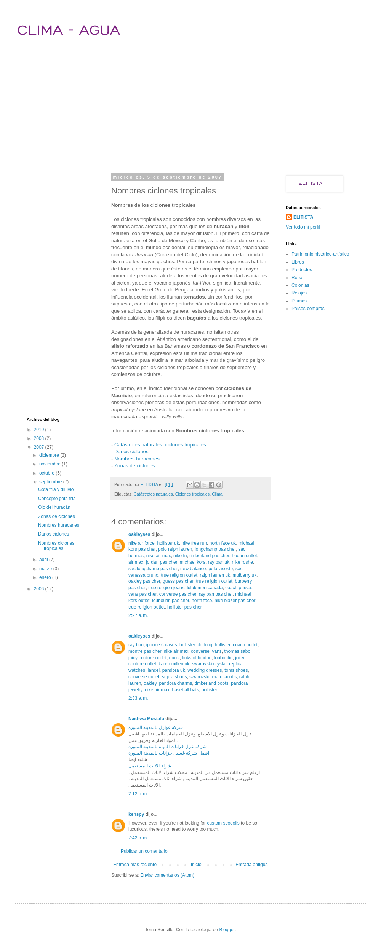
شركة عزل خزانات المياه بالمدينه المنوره (167, 746)
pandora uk (173, 670)
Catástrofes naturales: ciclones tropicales (160, 445)
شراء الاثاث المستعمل (149, 766)
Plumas (299, 301)
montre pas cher (144, 651)
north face (202, 600)
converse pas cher (177, 594)
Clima (217, 494)
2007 (39, 447)
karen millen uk (173, 664)
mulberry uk (245, 575)
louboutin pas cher (170, 600)
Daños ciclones (131, 451)
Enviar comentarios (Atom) (167, 875)
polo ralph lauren (175, 549)
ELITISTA (303, 217)
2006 (39, 589)
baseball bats (185, 689)
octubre (47, 473)
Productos (301, 269)
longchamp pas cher (215, 549)
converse (200, 651)
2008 (39, 438)
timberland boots (212, 683)
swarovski (199, 676)
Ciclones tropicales (192, 494)
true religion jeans (166, 587)
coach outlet (245, 644)
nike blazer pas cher (235, 600)
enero (45, 577)
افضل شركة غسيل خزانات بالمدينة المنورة (168, 753)
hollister (223, 644)
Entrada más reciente (135, 864)
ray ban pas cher (216, 594)
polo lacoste (220, 568)
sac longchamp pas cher (153, 568)
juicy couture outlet (147, 657)
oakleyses (139, 534)
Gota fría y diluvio (56, 489)
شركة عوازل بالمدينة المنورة (155, 727)
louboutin (223, 657)
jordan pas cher (161, 562)
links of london (196, 657)
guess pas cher (178, 581)
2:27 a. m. (138, 615)
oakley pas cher (144, 581)
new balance (193, 568)
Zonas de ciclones (134, 465)
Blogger (227, 929)
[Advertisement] (160, 106)
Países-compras (308, 308)
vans (216, 651)
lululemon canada (205, 587)
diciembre (49, 455)
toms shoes (236, 670)
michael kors (192, 562)
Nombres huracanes (137, 459)
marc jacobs (224, 676)
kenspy (136, 814)
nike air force (141, 543)
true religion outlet (179, 575)
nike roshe (242, 562)
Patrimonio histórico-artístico (320, 254)
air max (135, 562)
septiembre (51, 481)
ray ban (136, 644)
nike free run (194, 543)
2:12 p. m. (138, 793)
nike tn (180, 555)
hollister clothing (195, 644)
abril (44, 559)
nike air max (158, 555)
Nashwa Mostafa (146, 718)
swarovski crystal (209, 664)
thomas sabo (237, 651)
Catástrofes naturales (153, 494)
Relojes (299, 293)
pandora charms (175, 683)
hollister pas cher (184, 607)
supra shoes (174, 676)
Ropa (297, 277)
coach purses (238, 587)
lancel (154, 670)
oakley (150, 683)
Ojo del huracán (54, 507)
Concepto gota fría (57, 498)
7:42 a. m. (138, 838)
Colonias (300, 285)
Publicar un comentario (144, 851)
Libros (297, 262)
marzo (46, 568)
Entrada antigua (251, 864)
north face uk (223, 543)
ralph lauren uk (215, 575)
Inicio (196, 864)
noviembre (50, 464)
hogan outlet (244, 555)
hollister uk (168, 543)
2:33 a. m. (138, 698)
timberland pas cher (209, 555)
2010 (39, 429)
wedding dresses (204, 670)
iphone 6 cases (161, 644)
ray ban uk (218, 562)
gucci (174, 657)
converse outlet (143, 676)
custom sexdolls (223, 823)
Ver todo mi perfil (303, 227)
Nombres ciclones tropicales (56, 545)
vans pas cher (142, 594)
